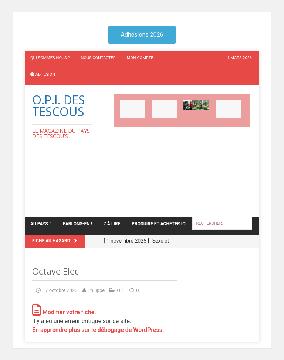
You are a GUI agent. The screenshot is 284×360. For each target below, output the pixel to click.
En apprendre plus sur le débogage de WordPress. (98, 329)
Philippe (96, 290)
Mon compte (140, 57)
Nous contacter (98, 57)
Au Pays (39, 223)
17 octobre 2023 (60, 290)
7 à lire (112, 223)
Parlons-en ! (77, 223)
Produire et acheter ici (159, 223)
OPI (121, 290)
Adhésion (42, 74)
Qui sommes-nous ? (50, 57)
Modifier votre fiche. (64, 312)
